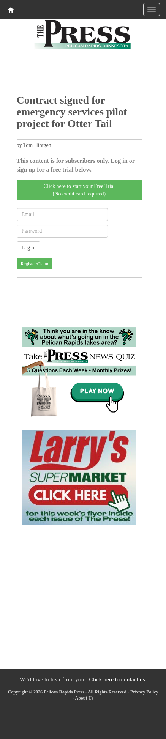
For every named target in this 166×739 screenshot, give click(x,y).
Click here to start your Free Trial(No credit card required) (79, 190)
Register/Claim (35, 263)
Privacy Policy (144, 692)
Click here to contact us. (117, 679)
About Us (84, 698)
